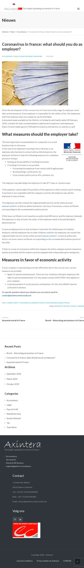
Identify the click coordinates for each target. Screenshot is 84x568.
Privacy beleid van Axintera (48, 561)
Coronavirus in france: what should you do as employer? (31, 357)
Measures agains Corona (60, 303)
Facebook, (59, 306)
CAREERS (67, 561)
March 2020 (12, 379)
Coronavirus (24, 303)
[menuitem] (13, 4)
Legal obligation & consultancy (18, 466)
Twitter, (66, 306)
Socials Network (26, 56)
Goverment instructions (40, 303)
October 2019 (13, 384)
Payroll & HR (12, 409)
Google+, (73, 306)
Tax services (11, 459)
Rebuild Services (14, 414)
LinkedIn (81, 306)
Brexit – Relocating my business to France (25, 353)
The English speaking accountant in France (22, 446)
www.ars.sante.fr (9, 206)
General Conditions (25, 561)
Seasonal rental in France (18, 362)
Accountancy (7, 56)
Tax (8, 423)
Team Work (37, 56)
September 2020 (14, 374)
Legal (16, 56)
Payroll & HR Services (15, 463)
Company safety (12, 303)
